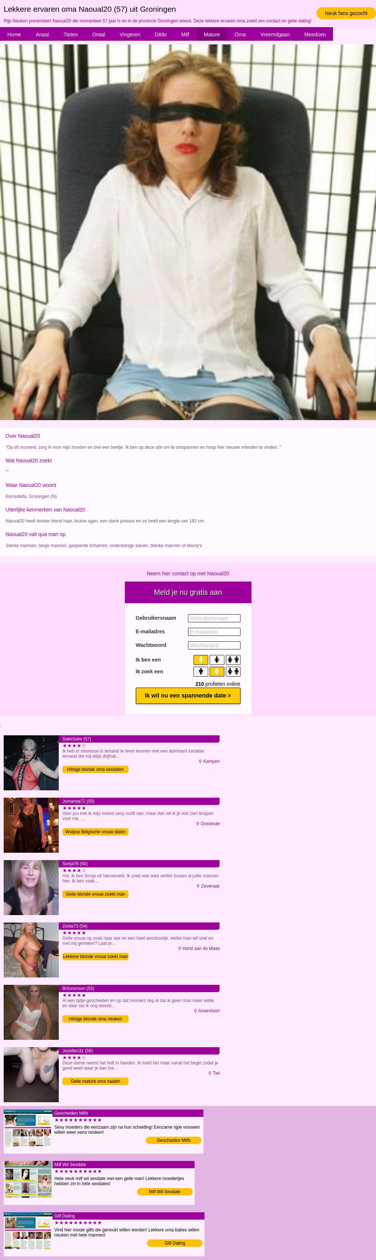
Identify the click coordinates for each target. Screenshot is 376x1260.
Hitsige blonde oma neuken (95, 1019)
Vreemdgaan (275, 34)
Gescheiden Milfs (174, 1140)
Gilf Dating (174, 1243)
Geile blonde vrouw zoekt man (95, 894)
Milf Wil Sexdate (165, 1191)
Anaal (42, 34)
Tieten (70, 34)
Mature (212, 34)
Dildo (161, 34)
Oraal (99, 34)
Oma (240, 34)
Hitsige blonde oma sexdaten (95, 769)
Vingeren (130, 34)
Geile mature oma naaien (95, 1081)
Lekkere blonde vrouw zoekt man (95, 956)
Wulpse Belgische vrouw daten (95, 831)
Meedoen (315, 34)
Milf (185, 34)
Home (14, 34)
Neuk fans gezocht (346, 13)
